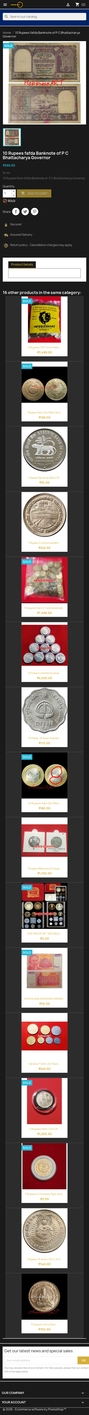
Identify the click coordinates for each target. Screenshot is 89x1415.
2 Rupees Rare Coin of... (44, 1129)
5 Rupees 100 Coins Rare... (44, 347)
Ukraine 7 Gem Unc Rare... (44, 1064)
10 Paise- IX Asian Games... (44, 738)
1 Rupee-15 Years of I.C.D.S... (44, 1259)
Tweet (25, 211)
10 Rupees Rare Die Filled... (44, 803)
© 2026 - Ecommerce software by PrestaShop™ (34, 1409)
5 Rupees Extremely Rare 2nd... (44, 1194)
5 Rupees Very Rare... (44, 1324)
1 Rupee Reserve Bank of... (44, 477)
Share (15, 211)
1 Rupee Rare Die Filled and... (44, 412)
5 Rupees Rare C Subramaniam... (44, 608)
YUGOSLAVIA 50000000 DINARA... (44, 998)
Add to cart (34, 193)
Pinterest (34, 211)
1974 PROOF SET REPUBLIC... (44, 933)
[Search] (44, 16)
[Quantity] (7, 193)
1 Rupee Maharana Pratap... (44, 868)
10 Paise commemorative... (44, 673)
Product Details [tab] (22, 264)
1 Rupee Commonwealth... (44, 543)
